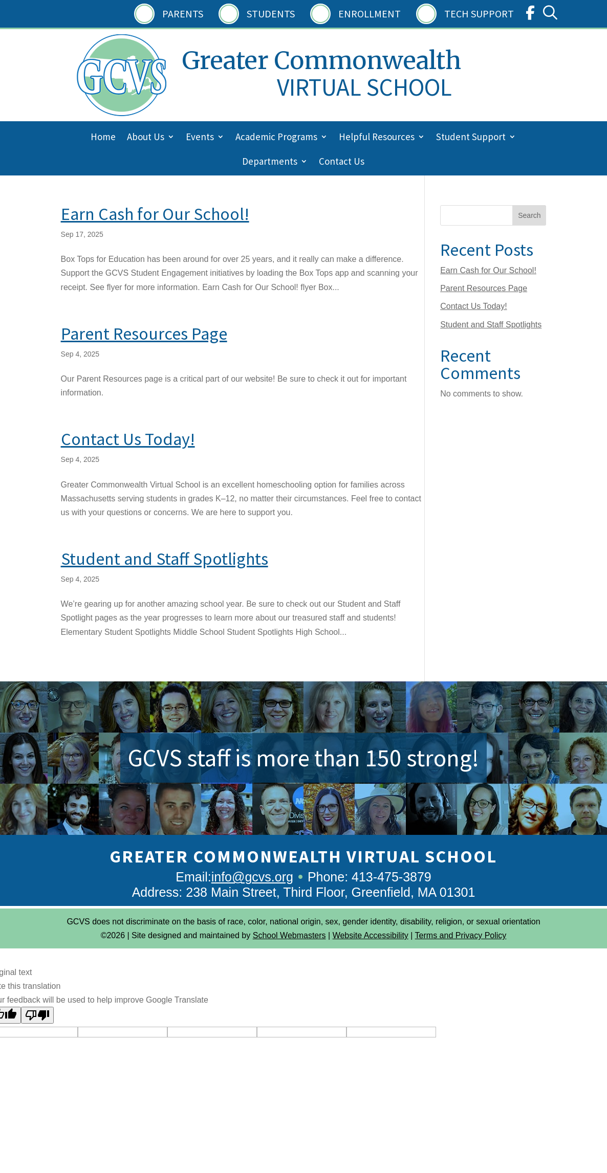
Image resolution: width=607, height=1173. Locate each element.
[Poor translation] (37, 1015)
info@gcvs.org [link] (252, 877)
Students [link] (271, 13)
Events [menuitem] (200, 138)
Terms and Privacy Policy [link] (461, 935)
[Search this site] (493, 215)
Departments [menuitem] (269, 162)
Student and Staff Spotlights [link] (164, 558)
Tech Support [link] (479, 13)
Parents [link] (182, 13)
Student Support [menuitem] (471, 138)
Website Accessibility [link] (370, 935)
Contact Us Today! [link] (128, 439)
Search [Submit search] (529, 215)
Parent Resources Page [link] (144, 333)
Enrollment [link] (369, 13)
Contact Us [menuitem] (341, 162)
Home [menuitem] (103, 138)
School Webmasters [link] (289, 935)
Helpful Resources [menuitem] (377, 138)
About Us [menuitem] (145, 138)
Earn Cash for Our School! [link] (155, 214)
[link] (530, 15)
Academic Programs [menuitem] (276, 138)
